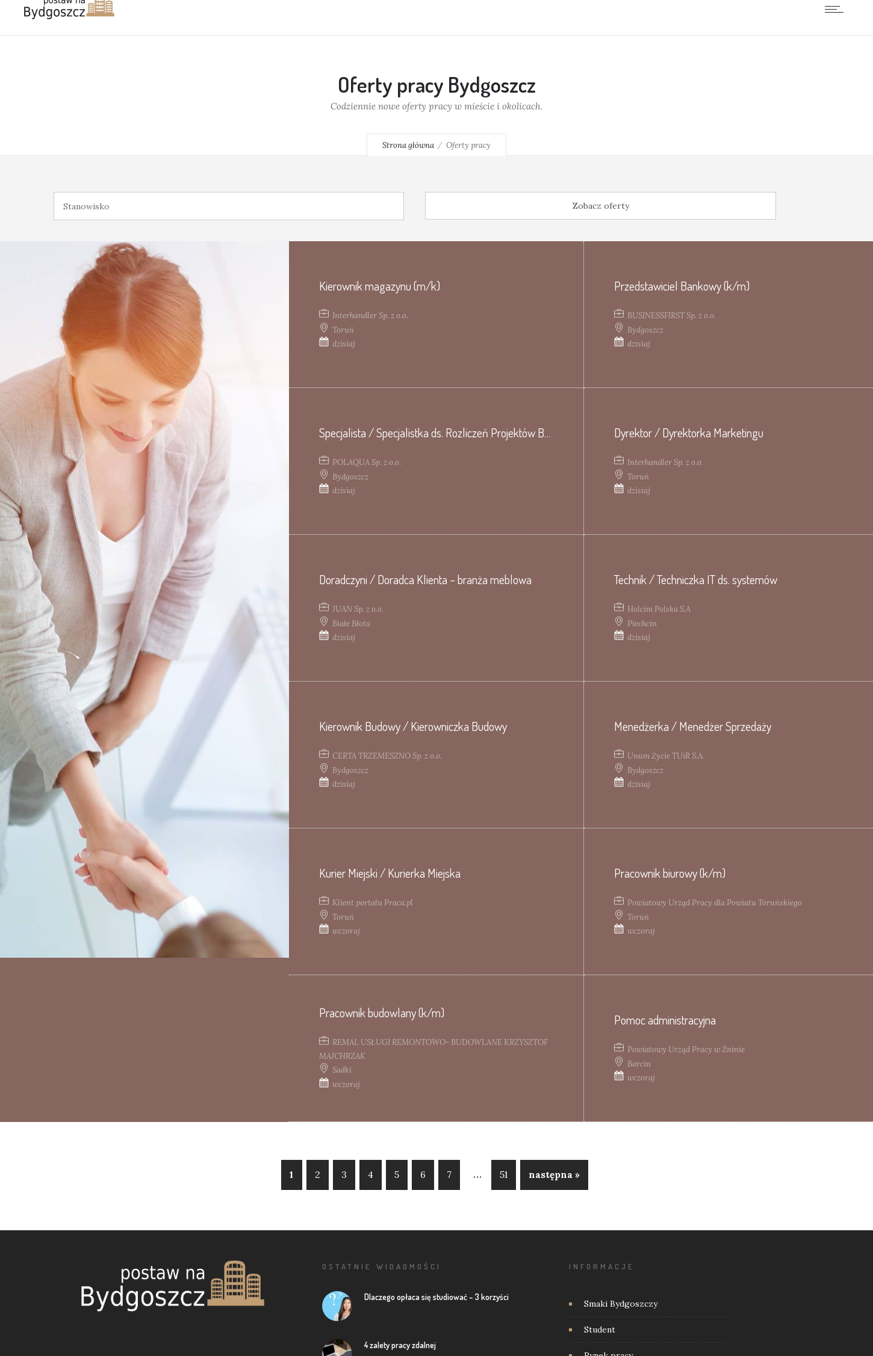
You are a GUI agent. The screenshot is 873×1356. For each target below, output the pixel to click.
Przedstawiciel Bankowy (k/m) (682, 285)
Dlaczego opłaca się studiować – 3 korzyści (436, 1297)
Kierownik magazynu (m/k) (379, 285)
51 (504, 1174)
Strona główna (408, 145)
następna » (554, 1174)
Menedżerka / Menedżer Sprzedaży (692, 725)
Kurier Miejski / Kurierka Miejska (390, 872)
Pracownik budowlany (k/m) (381, 1012)
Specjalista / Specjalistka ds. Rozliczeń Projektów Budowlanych (458, 432)
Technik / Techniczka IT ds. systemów (695, 579)
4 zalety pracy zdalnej (400, 1345)
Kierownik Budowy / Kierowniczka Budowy (413, 725)
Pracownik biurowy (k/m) (669, 872)
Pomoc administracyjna (665, 1019)
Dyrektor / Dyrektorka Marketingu (688, 432)
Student (599, 1329)
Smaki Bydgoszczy (620, 1303)
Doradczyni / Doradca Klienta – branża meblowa (425, 579)
